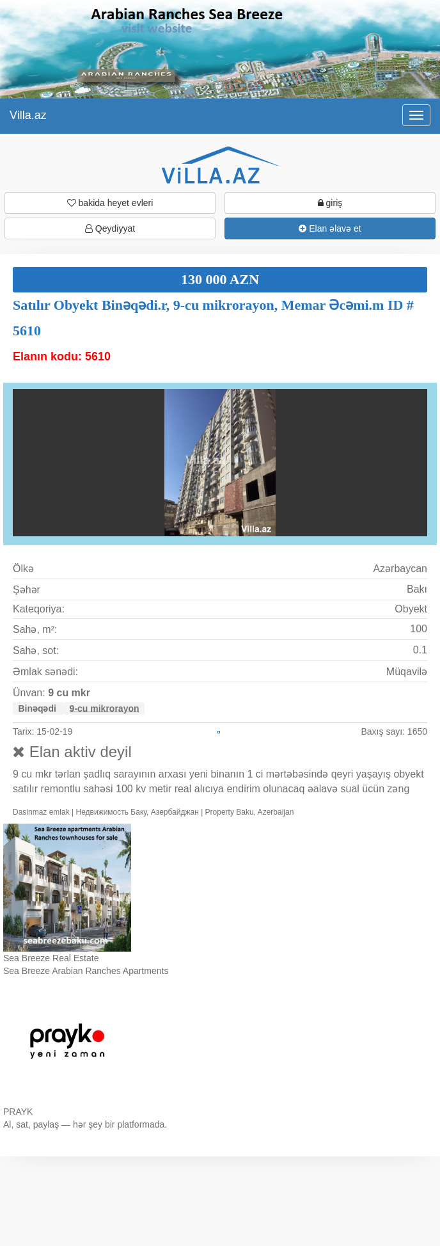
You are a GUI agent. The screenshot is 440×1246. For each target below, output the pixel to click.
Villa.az (28, 115)
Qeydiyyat (110, 228)
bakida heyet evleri (110, 202)
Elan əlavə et (330, 228)
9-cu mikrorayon (104, 707)
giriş (330, 202)
